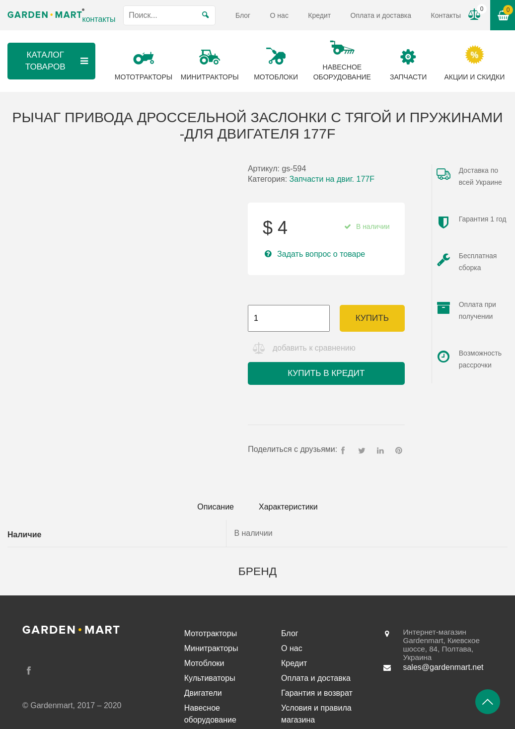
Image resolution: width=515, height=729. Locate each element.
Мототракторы (210, 633)
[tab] (215, 507)
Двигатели (203, 693)
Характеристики (288, 507)
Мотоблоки (204, 663)
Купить (372, 318)
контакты (98, 19)
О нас (279, 15)
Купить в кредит (326, 373)
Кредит (319, 15)
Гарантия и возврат (317, 693)
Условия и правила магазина (316, 714)
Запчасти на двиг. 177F (332, 179)
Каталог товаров (58, 61)
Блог (242, 15)
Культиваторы (209, 678)
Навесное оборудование (210, 714)
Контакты (445, 15)
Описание (215, 507)
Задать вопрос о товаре (321, 254)
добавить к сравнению (314, 348)
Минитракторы (211, 648)
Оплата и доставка (381, 15)
